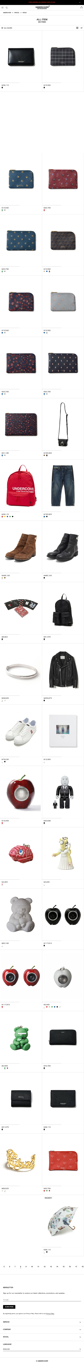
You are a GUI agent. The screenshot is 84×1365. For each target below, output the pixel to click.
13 (51, 1267)
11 (38, 1267)
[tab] (9, 512)
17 (76, 1267)
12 (44, 1267)
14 (57, 1267)
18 (82, 1267)
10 (32, 1267)
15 (63, 1267)
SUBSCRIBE (9, 1307)
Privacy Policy (50, 1313)
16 (70, 1267)
